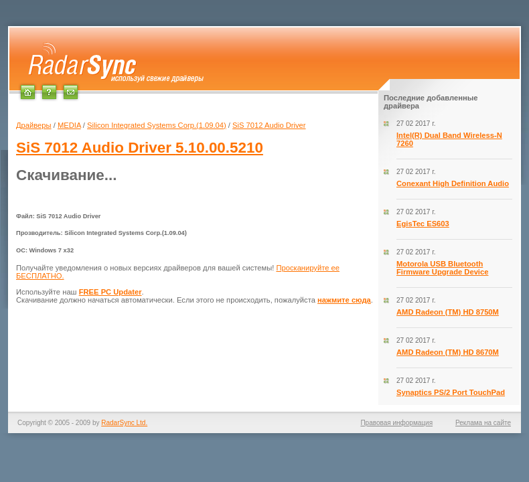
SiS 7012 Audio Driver (268, 125)
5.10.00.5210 (139, 147)
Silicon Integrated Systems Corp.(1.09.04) (156, 125)
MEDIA (69, 125)
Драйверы (34, 125)
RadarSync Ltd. (124, 422)
